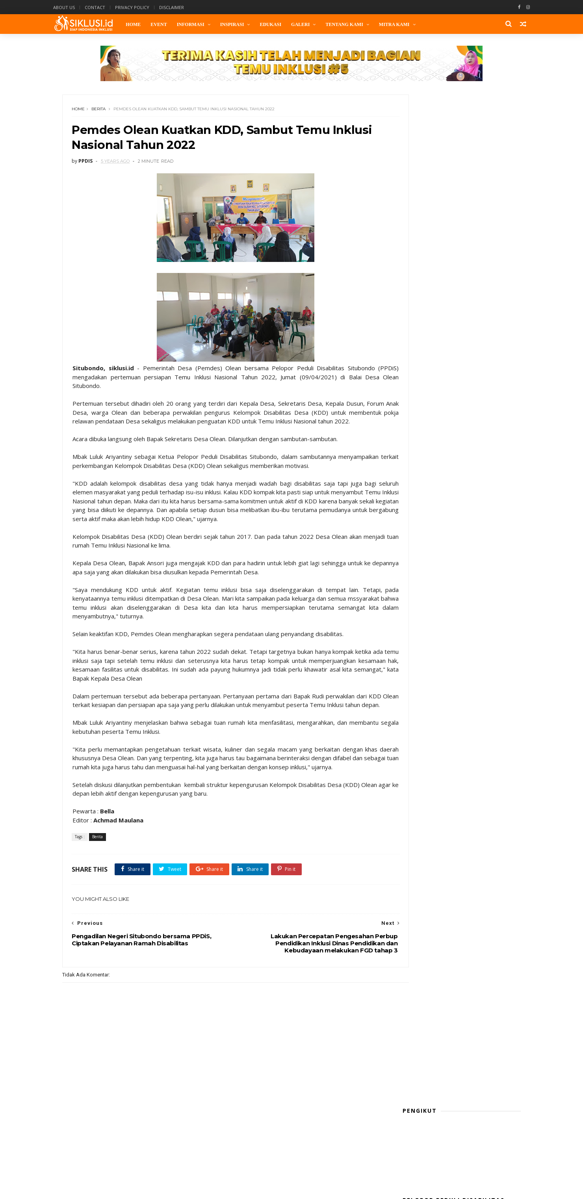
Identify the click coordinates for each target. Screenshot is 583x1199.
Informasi (201, 24)
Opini (410, 748)
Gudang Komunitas (427, 712)
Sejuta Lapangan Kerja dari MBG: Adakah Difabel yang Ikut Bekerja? (472, 548)
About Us (76, 7)
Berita (102, 112)
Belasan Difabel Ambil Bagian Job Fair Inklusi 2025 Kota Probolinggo (475, 584)
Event (170, 24)
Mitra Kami (405, 24)
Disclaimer (183, 7)
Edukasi (281, 24)
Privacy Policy (144, 7)
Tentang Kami (355, 24)
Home (144, 24)
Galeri (311, 24)
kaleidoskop (419, 724)
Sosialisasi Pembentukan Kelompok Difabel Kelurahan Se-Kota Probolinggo (474, 440)
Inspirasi (243, 24)
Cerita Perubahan (425, 689)
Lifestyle (414, 736)
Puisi (410, 759)
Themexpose (167, 1189)
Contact (107, 7)
